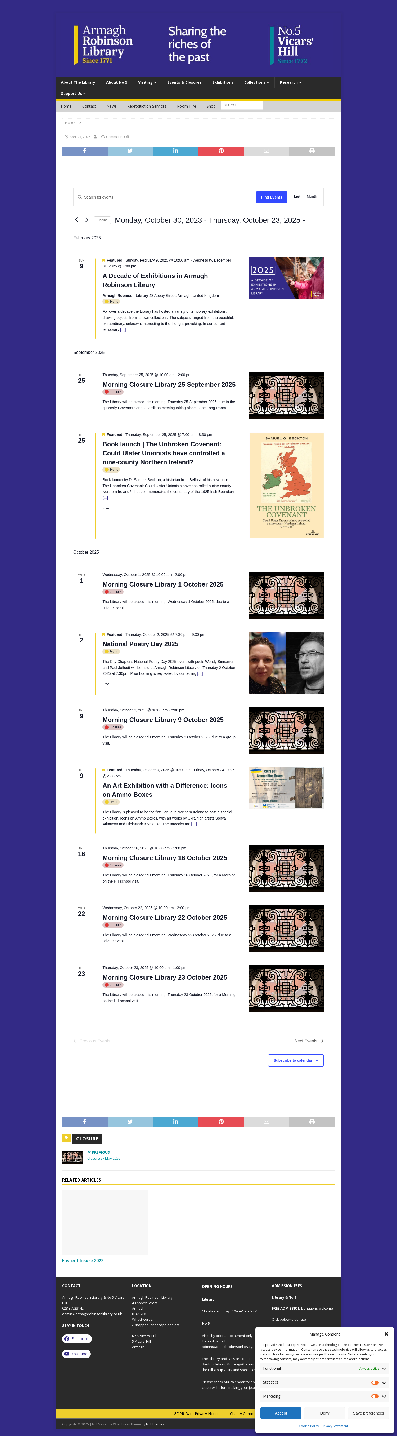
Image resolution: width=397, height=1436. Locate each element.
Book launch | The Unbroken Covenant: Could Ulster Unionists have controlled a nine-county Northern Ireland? (163, 453)
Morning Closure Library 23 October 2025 (164, 977)
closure (87, 1138)
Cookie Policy (309, 1426)
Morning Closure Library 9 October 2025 (162, 719)
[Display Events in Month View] (312, 196)
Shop (211, 106)
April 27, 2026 (80, 136)
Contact (89, 106)
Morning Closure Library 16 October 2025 (164, 857)
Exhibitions (223, 82)
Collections (254, 82)
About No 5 (116, 82)
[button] (386, 1334)
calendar (237, 1382)
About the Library (78, 82)
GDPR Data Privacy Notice (196, 1413)
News (112, 106)
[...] (123, 329)
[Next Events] (87, 219)
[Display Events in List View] (297, 196)
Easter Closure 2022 (82, 1260)
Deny (324, 1413)
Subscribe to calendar (293, 1060)
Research (289, 82)
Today (102, 220)
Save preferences (368, 1413)
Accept (281, 1413)
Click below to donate (289, 1319)
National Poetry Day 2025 (140, 643)
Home (66, 106)
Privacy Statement (335, 1426)
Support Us (71, 93)
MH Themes (155, 1424)
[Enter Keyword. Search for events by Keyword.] (165, 197)
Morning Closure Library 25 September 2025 (169, 384)
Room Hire (186, 106)
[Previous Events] (76, 219)
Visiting (145, 82)
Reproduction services (146, 106)
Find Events (271, 197)
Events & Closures (184, 82)
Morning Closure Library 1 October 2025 (162, 584)
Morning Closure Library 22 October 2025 (164, 917)
